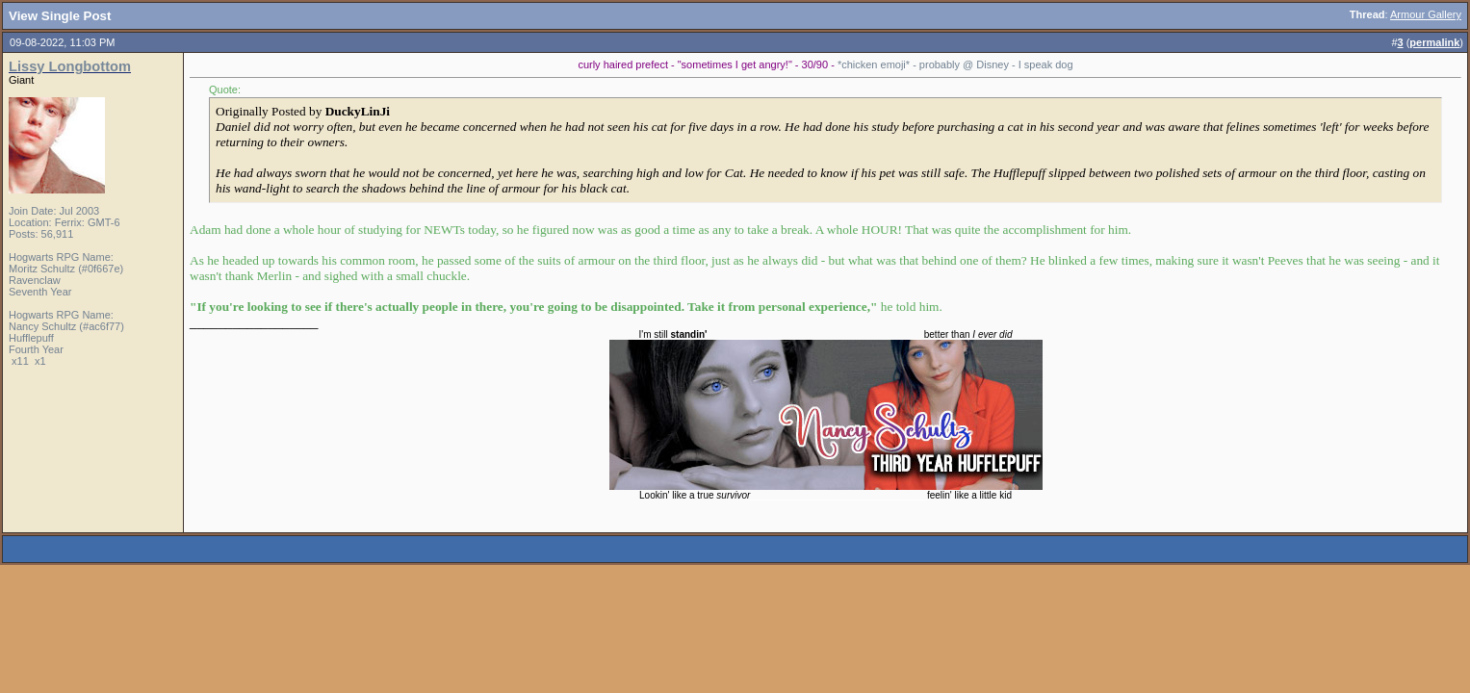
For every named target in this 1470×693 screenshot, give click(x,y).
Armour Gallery (1425, 14)
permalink (1434, 42)
